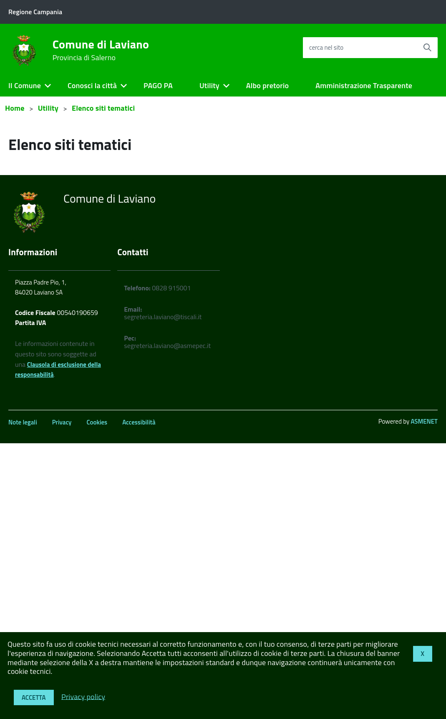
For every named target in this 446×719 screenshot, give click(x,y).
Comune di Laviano (101, 50)
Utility (209, 85)
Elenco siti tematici (103, 108)
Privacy (62, 422)
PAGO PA (158, 85)
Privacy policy (83, 696)
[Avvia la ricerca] (427, 47)
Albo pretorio (267, 85)
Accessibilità (138, 422)
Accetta (34, 697)
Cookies (96, 422)
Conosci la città (92, 85)
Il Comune (24, 85)
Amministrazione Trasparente (363, 85)
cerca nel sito (326, 47)
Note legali (22, 422)
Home (15, 108)
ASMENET (424, 421)
